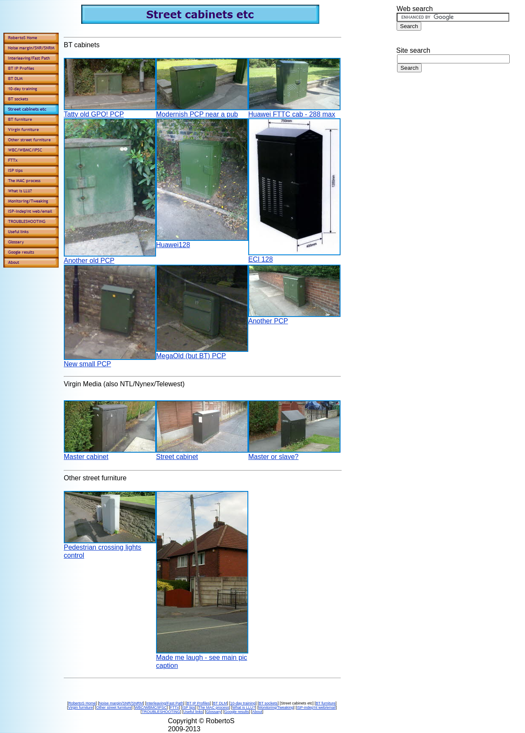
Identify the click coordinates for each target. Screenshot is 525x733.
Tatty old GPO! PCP (94, 114)
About (257, 712)
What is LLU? (243, 707)
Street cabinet (177, 456)
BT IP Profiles (198, 703)
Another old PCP (89, 260)
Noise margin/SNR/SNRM (121, 703)
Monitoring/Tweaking (276, 707)
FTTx (174, 707)
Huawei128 (173, 244)
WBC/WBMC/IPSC (151, 707)
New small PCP (87, 364)
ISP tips (188, 707)
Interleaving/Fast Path (165, 703)
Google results (236, 712)
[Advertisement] (459, 148)
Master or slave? (273, 456)
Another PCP (268, 321)
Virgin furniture (80, 707)
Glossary (213, 712)
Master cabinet (86, 456)
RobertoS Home (82, 703)
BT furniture (325, 703)
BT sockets (268, 703)
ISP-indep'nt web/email (316, 707)
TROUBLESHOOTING (161, 712)
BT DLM (220, 703)
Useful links (193, 712)
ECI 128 (260, 259)
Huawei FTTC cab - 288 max (291, 114)
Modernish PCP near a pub (197, 114)
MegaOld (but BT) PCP (191, 355)
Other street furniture (113, 707)
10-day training (242, 703)
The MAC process (214, 707)
